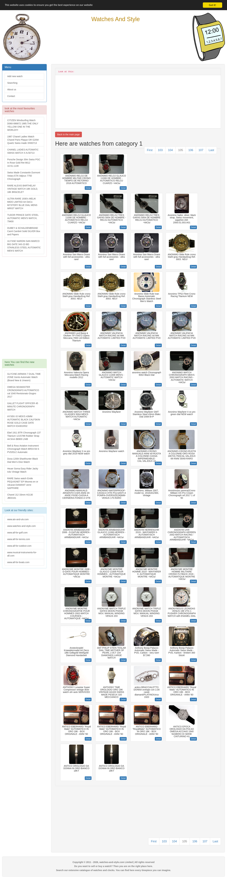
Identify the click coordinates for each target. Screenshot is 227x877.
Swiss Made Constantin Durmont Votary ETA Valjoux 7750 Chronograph (23, 175)
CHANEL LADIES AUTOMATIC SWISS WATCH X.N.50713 (23, 151)
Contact (11, 96)
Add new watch (15, 76)
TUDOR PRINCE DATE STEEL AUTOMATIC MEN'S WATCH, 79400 (23, 218)
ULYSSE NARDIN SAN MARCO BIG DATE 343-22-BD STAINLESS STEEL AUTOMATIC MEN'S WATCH (24, 246)
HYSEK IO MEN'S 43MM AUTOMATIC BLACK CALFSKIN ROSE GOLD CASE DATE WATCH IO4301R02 (23, 421)
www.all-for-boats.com (18, 562)
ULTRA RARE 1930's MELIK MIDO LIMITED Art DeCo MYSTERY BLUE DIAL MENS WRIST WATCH (22, 203)
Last (211, 150)
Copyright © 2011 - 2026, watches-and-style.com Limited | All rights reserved (113, 862)
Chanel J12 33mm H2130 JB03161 (20, 496)
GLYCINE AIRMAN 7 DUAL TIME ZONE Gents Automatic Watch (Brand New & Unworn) (24, 377)
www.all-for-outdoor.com (19, 546)
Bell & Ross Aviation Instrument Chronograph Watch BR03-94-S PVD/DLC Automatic (23, 448)
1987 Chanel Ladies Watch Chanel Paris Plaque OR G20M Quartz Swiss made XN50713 (23, 139)
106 (190, 150)
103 (160, 150)
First (150, 150)
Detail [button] (88, 188)
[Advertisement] (24, 309)
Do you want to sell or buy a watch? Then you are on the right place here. (113, 866)
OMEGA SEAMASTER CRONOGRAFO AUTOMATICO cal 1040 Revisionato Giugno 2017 (23, 392)
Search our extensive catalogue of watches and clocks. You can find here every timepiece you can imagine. (113, 870)
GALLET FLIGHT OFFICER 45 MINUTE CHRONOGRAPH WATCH (22, 406)
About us (11, 89)
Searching (12, 83)
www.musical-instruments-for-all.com (22, 554)
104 (170, 150)
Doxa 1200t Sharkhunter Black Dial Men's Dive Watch (22, 460)
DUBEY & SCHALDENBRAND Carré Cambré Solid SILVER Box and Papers (23, 231)
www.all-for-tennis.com (18, 539)
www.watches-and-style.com (21, 526)
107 (200, 150)
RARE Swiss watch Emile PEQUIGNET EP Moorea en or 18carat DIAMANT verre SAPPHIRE (22, 483)
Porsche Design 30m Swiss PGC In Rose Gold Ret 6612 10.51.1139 (23, 162)
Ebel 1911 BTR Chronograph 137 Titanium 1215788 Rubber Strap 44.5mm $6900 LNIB (24, 435)
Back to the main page (68, 134)
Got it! (212, 5)
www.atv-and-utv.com (18, 519)
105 (180, 150)
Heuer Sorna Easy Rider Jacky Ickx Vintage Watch (22, 470)
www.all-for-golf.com (17, 532)
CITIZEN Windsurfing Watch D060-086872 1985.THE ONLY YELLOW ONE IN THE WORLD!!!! (22, 125)
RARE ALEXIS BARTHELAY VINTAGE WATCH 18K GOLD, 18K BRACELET (22, 188)
